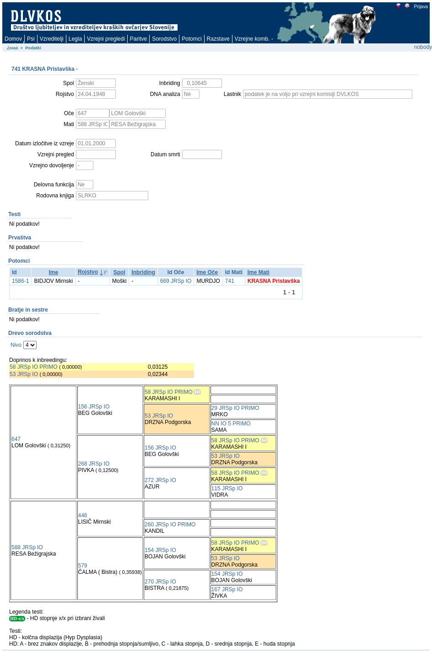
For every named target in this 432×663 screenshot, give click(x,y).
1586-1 (20, 281)
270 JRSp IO (160, 581)
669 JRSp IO (176, 281)
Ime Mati (259, 272)
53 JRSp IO (24, 374)
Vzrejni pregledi (106, 39)
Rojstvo (88, 272)
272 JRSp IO (160, 480)
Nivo (16, 345)
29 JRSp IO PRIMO (235, 408)
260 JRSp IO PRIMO (170, 524)
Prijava (420, 6)
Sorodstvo (164, 39)
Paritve (138, 39)
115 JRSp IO (227, 488)
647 (16, 439)
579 (82, 565)
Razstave (218, 39)
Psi (31, 39)
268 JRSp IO (94, 464)
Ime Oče (207, 272)
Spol (119, 272)
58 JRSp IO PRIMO (34, 367)
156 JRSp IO (94, 406)
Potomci (191, 39)
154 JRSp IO (160, 550)
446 (82, 515)
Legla (75, 39)
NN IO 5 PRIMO (231, 423)
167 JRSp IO (227, 589)
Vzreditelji (52, 39)
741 (229, 281)
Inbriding (143, 272)
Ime (53, 272)
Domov (13, 39)
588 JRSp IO (27, 547)
